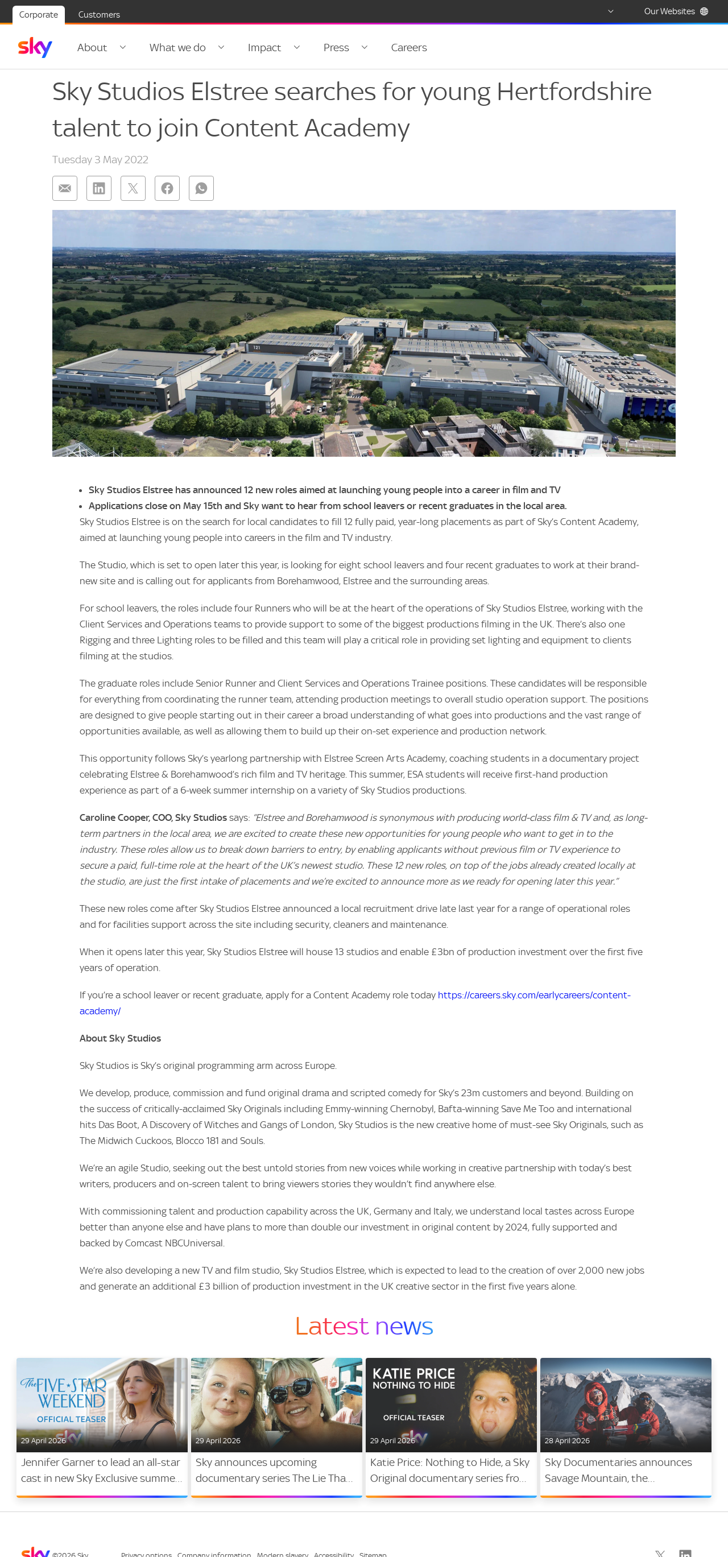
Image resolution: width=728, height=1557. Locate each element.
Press (326, 47)
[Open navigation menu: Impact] (288, 48)
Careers (395, 47)
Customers (99, 15)
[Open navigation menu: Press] (353, 48)
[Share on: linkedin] (98, 193)
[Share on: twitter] (133, 193)
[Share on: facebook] (167, 193)
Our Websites (676, 11)
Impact (258, 47)
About (92, 47)
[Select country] (600, 11)
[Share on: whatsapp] (201, 193)
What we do (174, 47)
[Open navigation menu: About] (121, 48)
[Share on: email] (64, 193)
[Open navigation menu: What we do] (216, 48)
